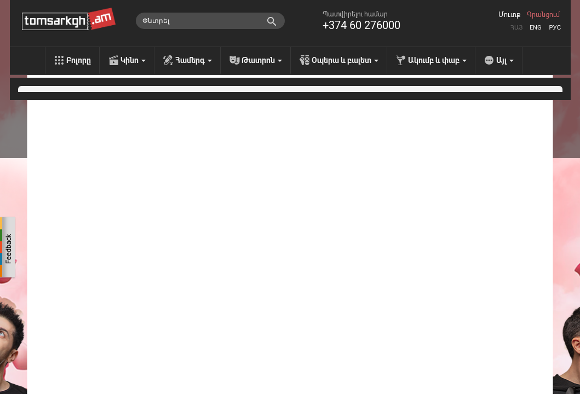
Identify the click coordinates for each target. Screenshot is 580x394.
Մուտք (509, 14)
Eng (536, 27)
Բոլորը (78, 60)
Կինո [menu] (133, 60)
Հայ (516, 27)
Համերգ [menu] (193, 60)
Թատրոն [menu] (262, 60)
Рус (555, 27)
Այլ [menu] (505, 60)
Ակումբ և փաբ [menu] (437, 60)
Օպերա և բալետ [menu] (345, 60)
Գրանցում (543, 14)
